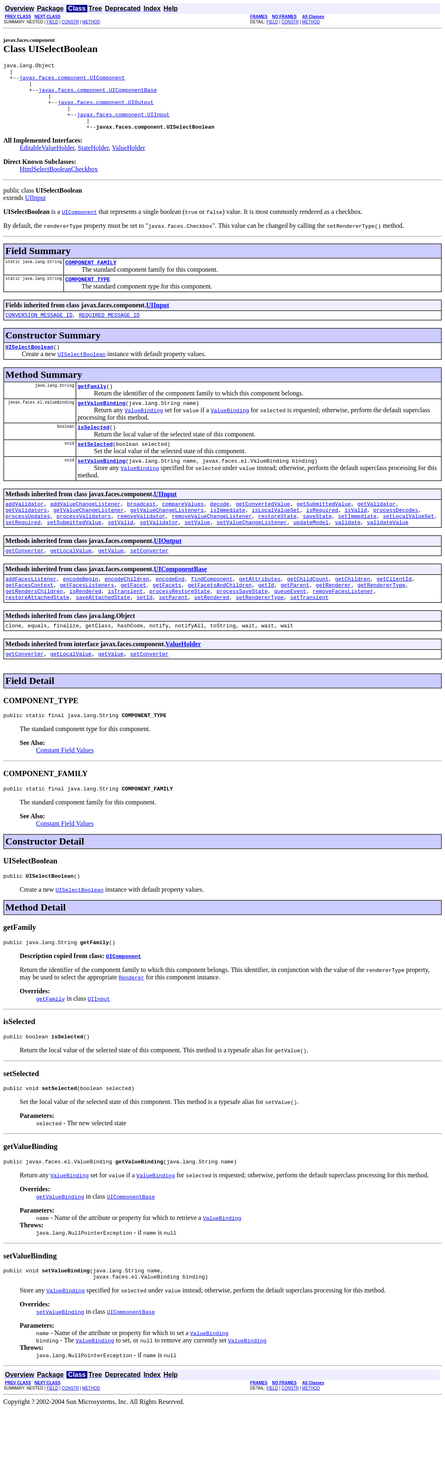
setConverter (149, 581)
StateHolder (93, 161)
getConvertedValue (263, 529)
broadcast (141, 529)
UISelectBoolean (29, 365)
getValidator (376, 529)
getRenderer (333, 618)
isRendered (85, 625)
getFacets (167, 618)
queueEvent (290, 625)
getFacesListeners (87, 618)
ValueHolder (128, 161)
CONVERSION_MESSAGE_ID (39, 332)
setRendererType (260, 632)
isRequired (322, 537)
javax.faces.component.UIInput (123, 125)
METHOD (91, 22)
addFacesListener (31, 610)
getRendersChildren (34, 625)
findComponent (211, 610)
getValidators (26, 537)
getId (266, 618)
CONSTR (70, 22)
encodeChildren (127, 610)
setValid (120, 551)
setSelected (95, 467)
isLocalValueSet (276, 537)
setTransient (309, 632)
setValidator (159, 551)
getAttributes (259, 610)
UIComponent (123, 999)
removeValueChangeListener (212, 544)
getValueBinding (102, 423)
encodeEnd (170, 610)
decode (219, 529)
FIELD (52, 22)
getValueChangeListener (88, 537)
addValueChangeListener (85, 529)
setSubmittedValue (74, 551)
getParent (295, 618)
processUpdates (27, 544)
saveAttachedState (103, 632)
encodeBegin (80, 610)
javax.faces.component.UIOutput (106, 110)
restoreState (277, 544)
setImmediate (357, 544)
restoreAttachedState (37, 632)
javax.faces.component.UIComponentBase (98, 96)
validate (348, 551)
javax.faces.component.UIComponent (72, 81)
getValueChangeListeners (166, 537)
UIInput (35, 211)
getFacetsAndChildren (220, 618)
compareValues (182, 529)
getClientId (394, 610)
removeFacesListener (343, 625)
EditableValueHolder (47, 161)
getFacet (133, 618)
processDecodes (395, 537)
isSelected (94, 449)
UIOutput (168, 570)
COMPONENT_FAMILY (90, 277)
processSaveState (242, 625)
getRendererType (381, 618)
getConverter (24, 581)
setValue (197, 551)
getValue (110, 581)
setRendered (211, 632)
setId (145, 632)
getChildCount (308, 610)
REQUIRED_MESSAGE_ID (109, 332)
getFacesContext (29, 618)
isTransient (125, 625)
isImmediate (227, 537)
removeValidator (141, 544)
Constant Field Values (65, 789)
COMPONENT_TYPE (87, 295)
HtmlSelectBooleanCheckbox (59, 182)
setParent (173, 632)
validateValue (387, 551)
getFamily (92, 405)
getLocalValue (70, 581)
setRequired (23, 551)
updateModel (311, 551)
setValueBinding (102, 485)
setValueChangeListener (252, 551)
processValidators (84, 544)
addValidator (24, 529)
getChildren (352, 610)
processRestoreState (179, 625)
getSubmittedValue (324, 529)
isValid (356, 537)
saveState (317, 544)
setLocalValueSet (408, 544)
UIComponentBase (180, 599)
